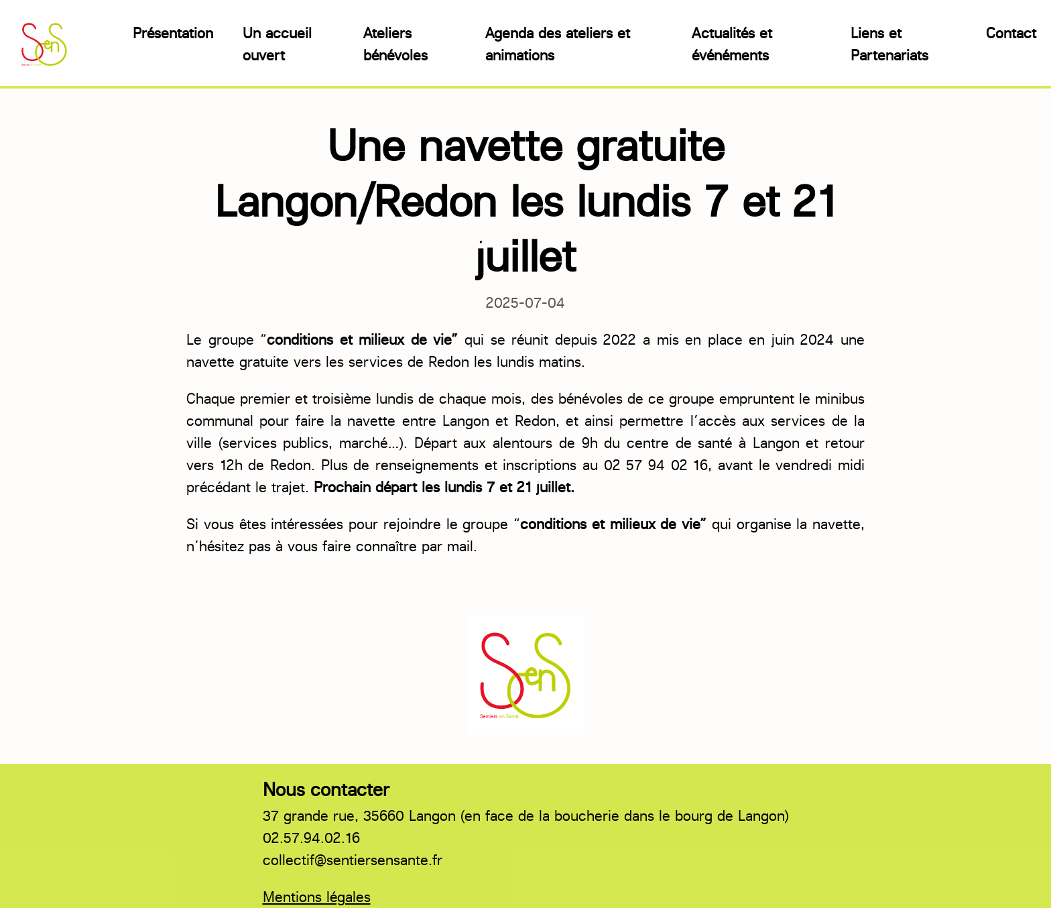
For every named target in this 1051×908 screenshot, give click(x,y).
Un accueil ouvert (277, 44)
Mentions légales (317, 897)
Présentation (173, 33)
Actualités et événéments (732, 44)
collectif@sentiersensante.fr (352, 860)
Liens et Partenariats (889, 44)
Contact (1011, 33)
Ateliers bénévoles (395, 44)
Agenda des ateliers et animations (557, 44)
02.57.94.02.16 (311, 838)
